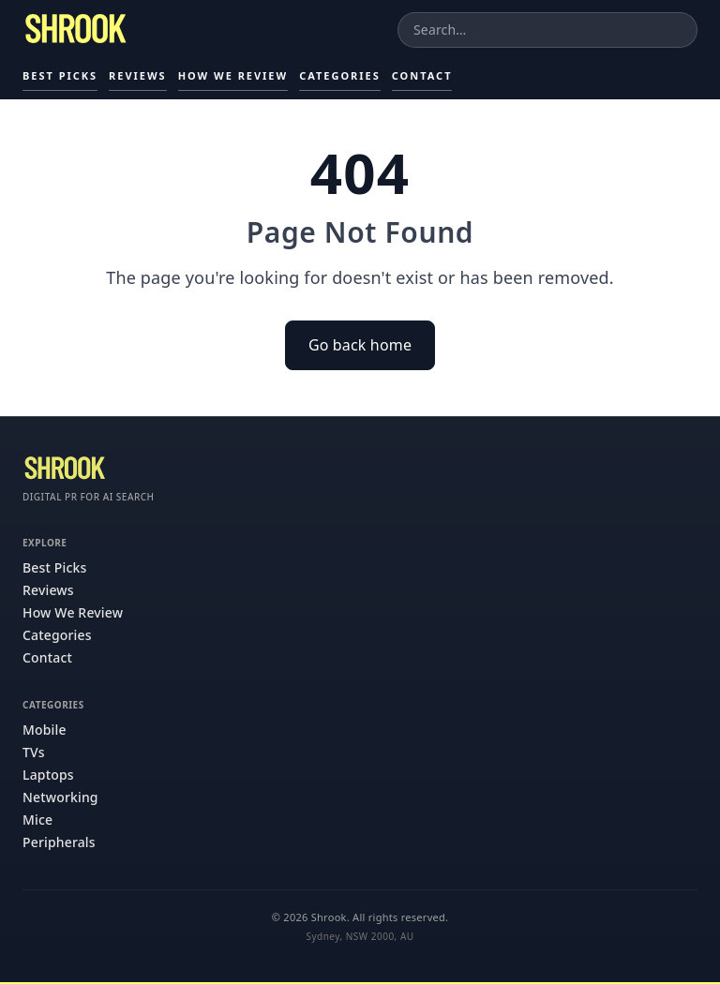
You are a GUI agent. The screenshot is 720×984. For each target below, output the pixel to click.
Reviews (138, 75)
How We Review (233, 75)
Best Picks (60, 75)
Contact (422, 75)
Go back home (360, 345)
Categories (340, 75)
